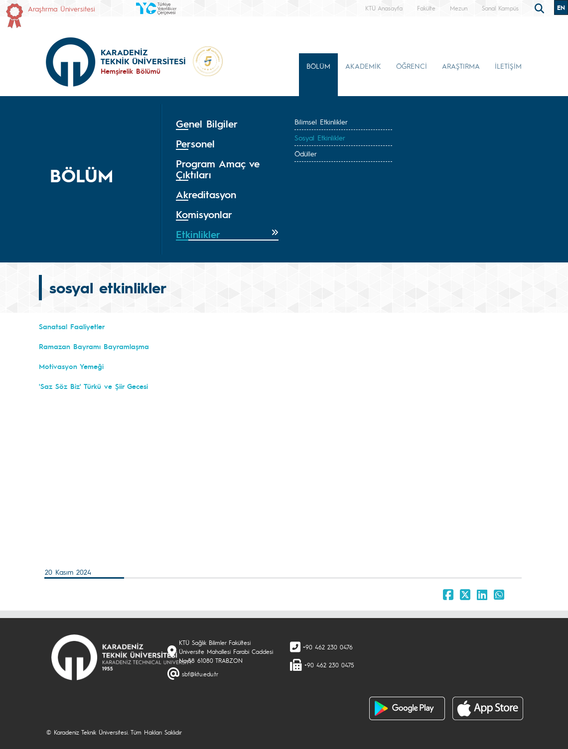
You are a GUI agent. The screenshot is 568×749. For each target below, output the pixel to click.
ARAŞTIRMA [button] (461, 65)
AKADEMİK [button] (363, 65)
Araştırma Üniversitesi (61, 8)
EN (561, 7)
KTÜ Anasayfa (384, 8)
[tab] (227, 124)
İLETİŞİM (508, 65)
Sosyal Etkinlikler (319, 137)
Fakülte (426, 8)
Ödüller (305, 153)
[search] (540, 7)
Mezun (458, 8)
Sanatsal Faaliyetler (72, 326)
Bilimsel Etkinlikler (321, 121)
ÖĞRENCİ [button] (411, 65)
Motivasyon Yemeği (71, 366)
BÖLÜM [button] (318, 65)
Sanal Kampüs (500, 8)
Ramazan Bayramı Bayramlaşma (94, 346)
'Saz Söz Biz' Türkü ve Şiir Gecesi (93, 385)
